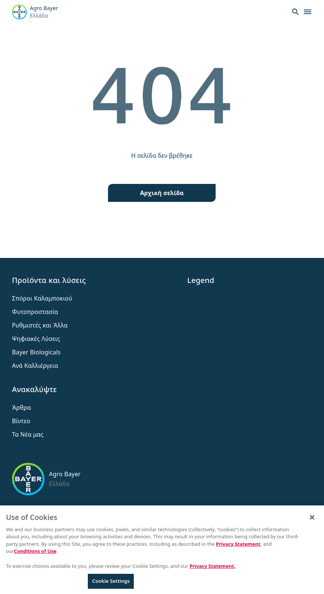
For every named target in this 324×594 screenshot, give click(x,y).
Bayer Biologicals (36, 352)
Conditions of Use (35, 553)
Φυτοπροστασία (35, 312)
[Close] (312, 519)
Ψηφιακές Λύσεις (36, 339)
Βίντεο (21, 421)
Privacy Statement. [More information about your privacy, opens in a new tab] (212, 567)
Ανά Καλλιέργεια (35, 365)
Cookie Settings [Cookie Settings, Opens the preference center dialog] (111, 583)
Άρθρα (21, 407)
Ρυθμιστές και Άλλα (40, 325)
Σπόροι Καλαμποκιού (42, 298)
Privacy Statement (238, 546)
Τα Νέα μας (28, 434)
